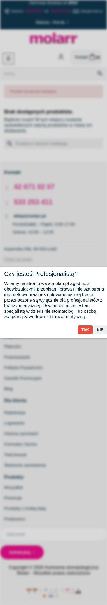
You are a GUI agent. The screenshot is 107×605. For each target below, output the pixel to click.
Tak (85, 329)
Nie (100, 329)
